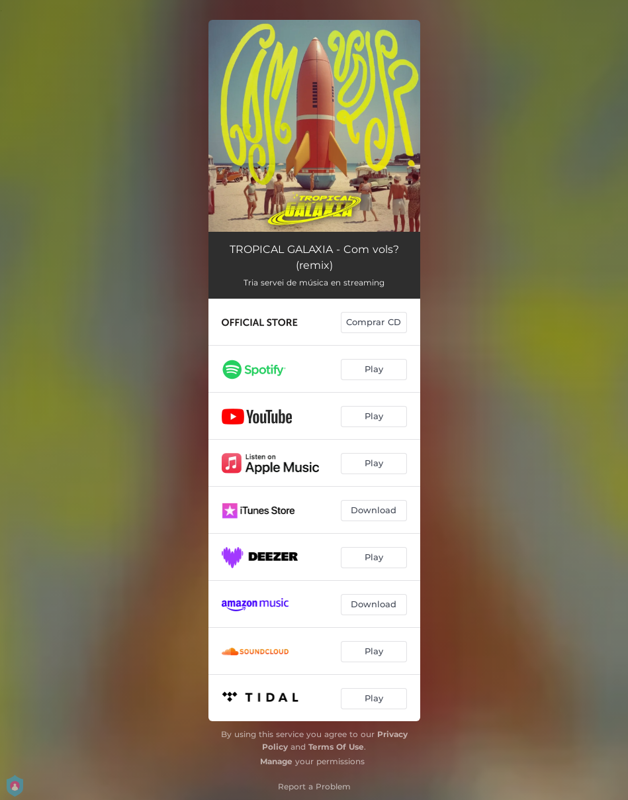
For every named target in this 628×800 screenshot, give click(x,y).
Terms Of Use (336, 747)
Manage (276, 761)
